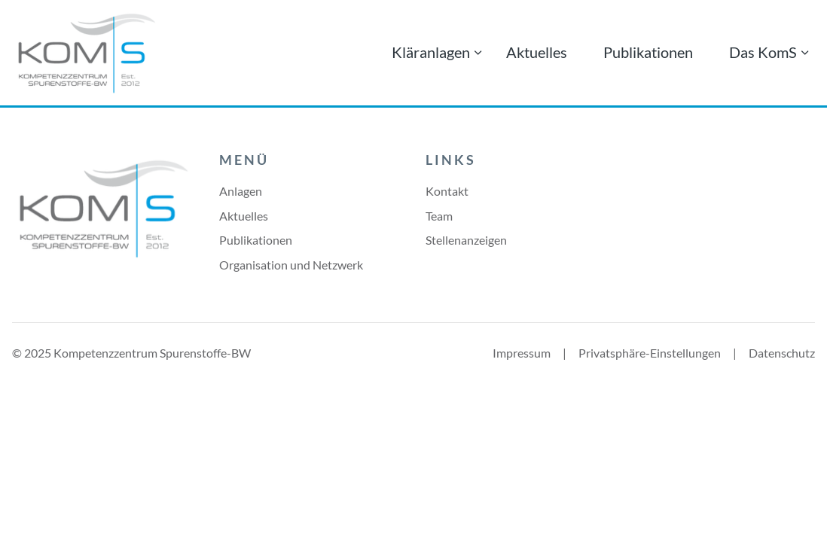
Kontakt (447, 191)
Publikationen (648, 52)
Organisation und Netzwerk (291, 264)
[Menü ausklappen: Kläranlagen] (478, 53)
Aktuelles (536, 52)
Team (439, 216)
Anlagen (240, 191)
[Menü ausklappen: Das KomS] (805, 53)
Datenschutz (782, 353)
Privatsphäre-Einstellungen (649, 353)
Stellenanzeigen (466, 240)
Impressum (522, 353)
